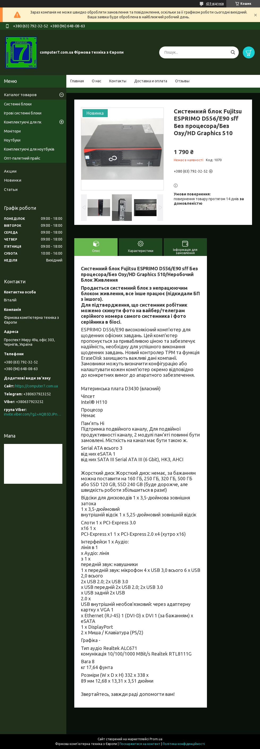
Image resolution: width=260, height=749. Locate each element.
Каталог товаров (20, 94)
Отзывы (182, 81)
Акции (10, 171)
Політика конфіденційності (184, 744)
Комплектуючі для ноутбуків (29, 149)
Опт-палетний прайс (22, 158)
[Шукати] (233, 52)
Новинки (12, 180)
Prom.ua (156, 739)
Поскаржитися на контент (139, 744)
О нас (96, 81)
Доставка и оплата (150, 81)
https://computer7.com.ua (36, 386)
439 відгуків (215, 3)
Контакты (117, 81)
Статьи (11, 189)
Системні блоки (18, 104)
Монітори (12, 131)
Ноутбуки (12, 140)
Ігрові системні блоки (22, 113)
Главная (77, 81)
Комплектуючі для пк (22, 122)
